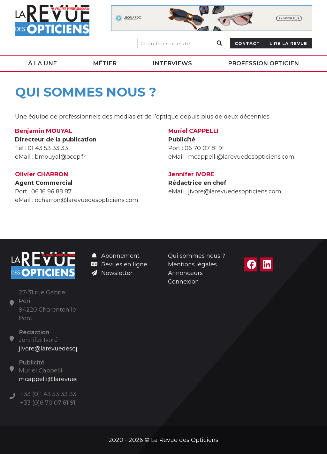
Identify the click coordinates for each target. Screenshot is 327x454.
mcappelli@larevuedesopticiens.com (72, 379)
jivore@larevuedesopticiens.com (65, 348)
